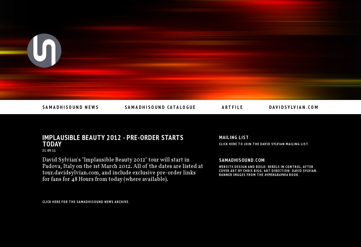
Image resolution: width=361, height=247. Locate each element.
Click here (51, 202)
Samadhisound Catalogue (160, 107)
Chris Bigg (252, 171)
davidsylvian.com (294, 107)
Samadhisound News (70, 107)
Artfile (232, 107)
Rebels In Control (284, 167)
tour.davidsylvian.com (70, 173)
